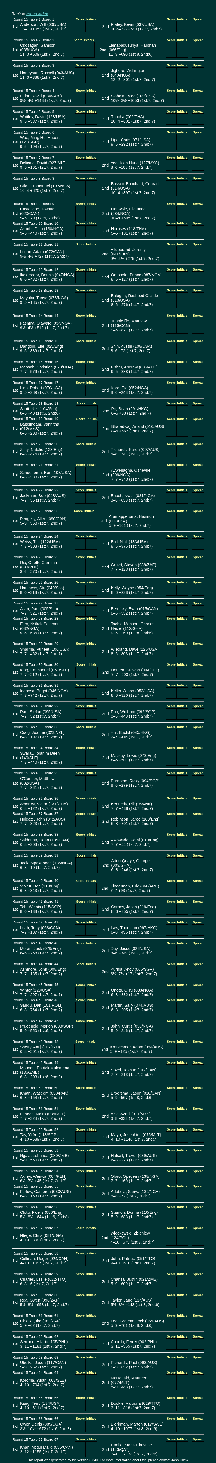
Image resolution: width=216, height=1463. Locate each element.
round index (37, 14)
